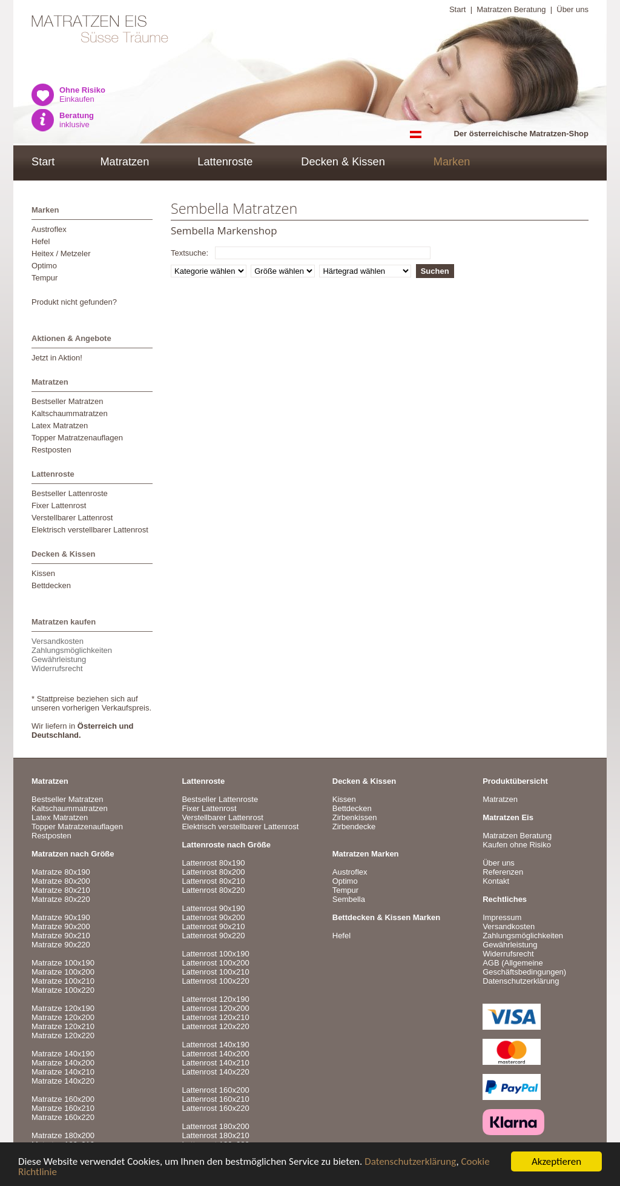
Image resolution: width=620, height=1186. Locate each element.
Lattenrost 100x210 (215, 971)
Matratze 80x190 (60, 871)
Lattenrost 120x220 (215, 1026)
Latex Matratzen (59, 425)
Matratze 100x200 (62, 971)
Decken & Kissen (343, 162)
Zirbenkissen (354, 817)
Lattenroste (224, 162)
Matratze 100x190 (62, 962)
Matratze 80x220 (60, 899)
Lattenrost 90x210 (213, 926)
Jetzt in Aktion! (56, 357)
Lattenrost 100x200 (215, 962)
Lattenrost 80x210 (213, 881)
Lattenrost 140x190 (215, 1044)
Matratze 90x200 (60, 926)
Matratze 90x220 (60, 944)
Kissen (43, 573)
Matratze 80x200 (60, 881)
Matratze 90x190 (60, 917)
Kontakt (496, 881)
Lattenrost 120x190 (215, 999)
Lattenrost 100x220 (215, 981)
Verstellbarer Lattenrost (72, 517)
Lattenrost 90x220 (213, 935)
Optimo (44, 265)
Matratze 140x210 (62, 1071)
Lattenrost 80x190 (213, 862)
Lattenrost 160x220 (215, 1108)
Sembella (348, 899)
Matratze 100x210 (62, 981)
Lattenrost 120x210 (215, 1017)
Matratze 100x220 (62, 990)
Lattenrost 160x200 (215, 1090)
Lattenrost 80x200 (213, 871)
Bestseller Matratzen (67, 401)
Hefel (40, 241)
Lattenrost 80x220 (213, 890)
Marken (452, 162)
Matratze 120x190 (62, 1008)
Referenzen (503, 871)
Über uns (572, 9)
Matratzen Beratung (511, 9)
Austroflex (49, 229)
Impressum (502, 917)
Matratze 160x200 (62, 1099)
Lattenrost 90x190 (213, 908)
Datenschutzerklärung (410, 1162)
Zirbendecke (354, 826)
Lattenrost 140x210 (215, 1062)
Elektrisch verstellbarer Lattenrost (89, 529)
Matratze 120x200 (62, 1017)
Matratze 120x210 (62, 1026)
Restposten (51, 449)
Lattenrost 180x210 (215, 1135)
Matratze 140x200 (62, 1062)
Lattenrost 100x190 (215, 953)
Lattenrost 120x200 (215, 1008)
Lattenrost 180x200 (215, 1126)
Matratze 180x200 (62, 1135)
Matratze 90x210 (60, 935)
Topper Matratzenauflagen (77, 437)
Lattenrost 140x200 (215, 1053)
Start (457, 9)
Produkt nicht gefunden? (74, 301)
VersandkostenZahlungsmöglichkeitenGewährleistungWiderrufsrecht (71, 655)
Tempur (44, 277)
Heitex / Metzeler (61, 253)
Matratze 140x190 (62, 1053)
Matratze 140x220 (62, 1080)
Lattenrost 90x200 (213, 917)
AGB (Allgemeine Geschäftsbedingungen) (524, 967)
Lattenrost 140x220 (215, 1071)
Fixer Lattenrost (58, 505)
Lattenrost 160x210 (215, 1099)
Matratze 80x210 (60, 890)
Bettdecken (51, 585)
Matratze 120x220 (62, 1035)
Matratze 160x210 (62, 1108)
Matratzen (124, 162)
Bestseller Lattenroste (69, 493)
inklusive (76, 120)
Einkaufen (82, 94)
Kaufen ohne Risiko (517, 844)
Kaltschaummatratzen (69, 413)
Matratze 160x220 (62, 1117)
